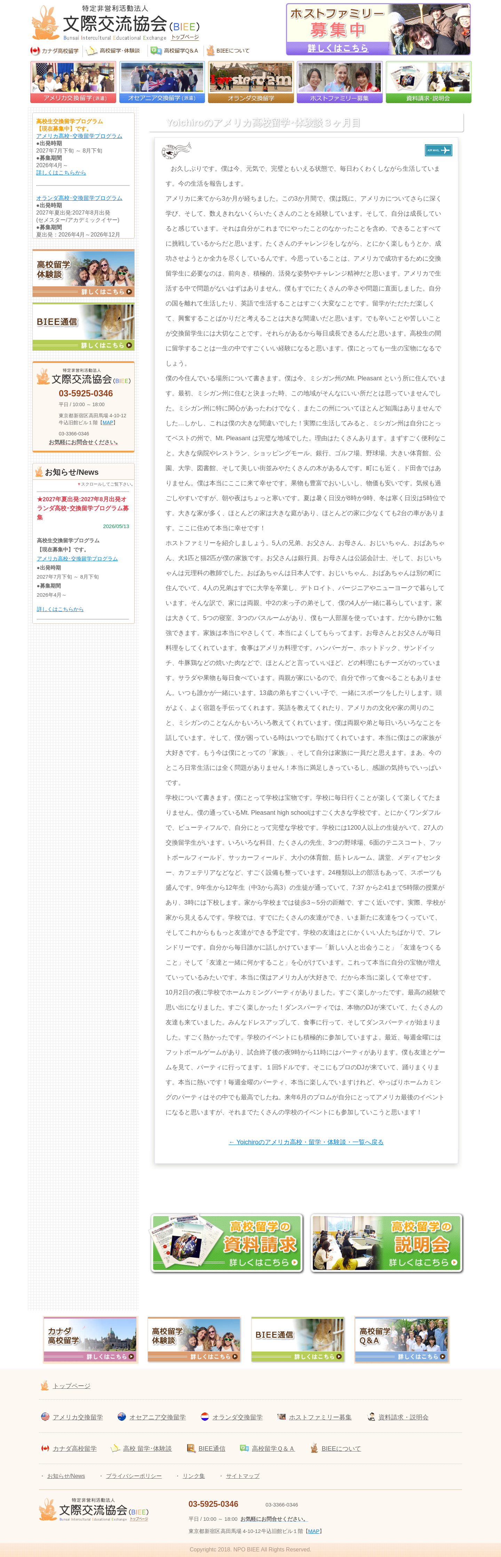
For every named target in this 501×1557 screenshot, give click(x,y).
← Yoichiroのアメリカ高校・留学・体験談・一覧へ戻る (306, 1142)
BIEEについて (341, 1448)
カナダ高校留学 (75, 1448)
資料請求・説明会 (404, 1417)
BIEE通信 (212, 1448)
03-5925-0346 (86, 393)
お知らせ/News (66, 1476)
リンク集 (194, 1476)
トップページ (71, 1385)
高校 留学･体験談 (147, 1448)
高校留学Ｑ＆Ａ (273, 1448)
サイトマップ (243, 1476)
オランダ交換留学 (238, 1417)
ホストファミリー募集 (320, 1417)
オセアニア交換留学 (157, 1417)
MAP (108, 422)
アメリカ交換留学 (78, 1417)
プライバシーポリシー (134, 1476)
